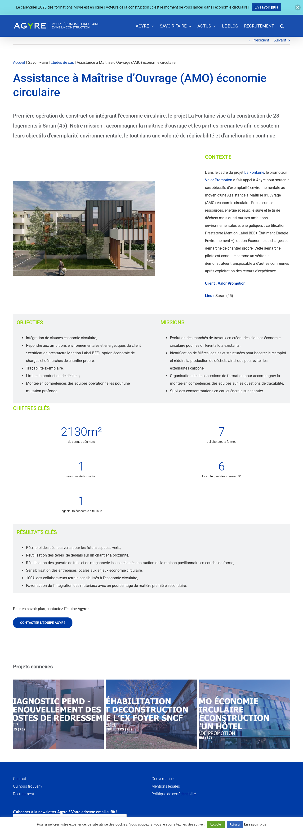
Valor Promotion (218, 180)
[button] (282, 26)
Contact (19, 778)
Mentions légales (166, 786)
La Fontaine (254, 172)
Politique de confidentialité (174, 794)
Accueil (19, 62)
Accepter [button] (216, 824)
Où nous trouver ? (27, 786)
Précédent (261, 40)
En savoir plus (255, 824)
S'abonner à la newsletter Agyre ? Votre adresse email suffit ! (70, 816)
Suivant (280, 40)
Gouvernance (163, 778)
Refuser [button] (235, 824)
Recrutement (23, 794)
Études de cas (62, 62)
